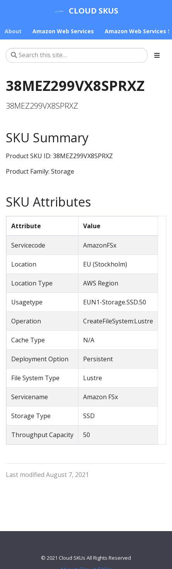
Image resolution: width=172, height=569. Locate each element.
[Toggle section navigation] (157, 55)
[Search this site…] (77, 55)
